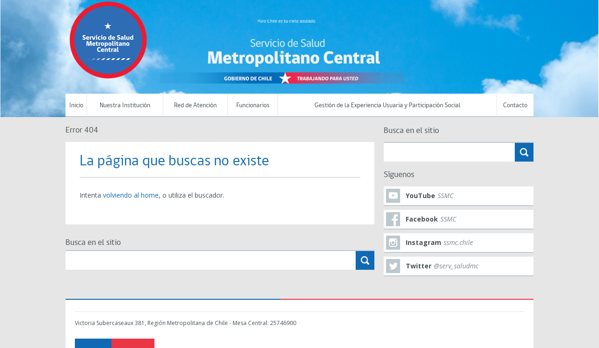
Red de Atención (195, 105)
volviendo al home (131, 195)
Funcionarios (253, 105)
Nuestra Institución (125, 105)
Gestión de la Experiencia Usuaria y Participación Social (387, 105)
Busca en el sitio (93, 242)
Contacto (515, 105)
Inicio (76, 105)
